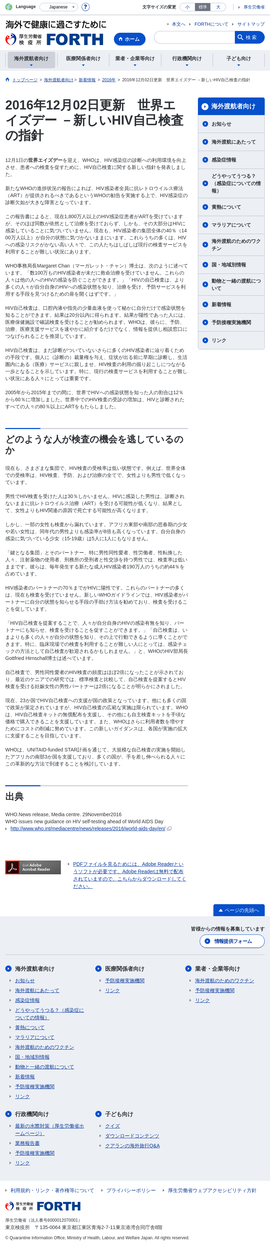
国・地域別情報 (229, 264)
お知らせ (221, 124)
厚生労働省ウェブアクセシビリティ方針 (212, 1190)
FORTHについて (211, 24)
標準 (203, 7)
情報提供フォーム (233, 941)
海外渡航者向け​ (233, 106)
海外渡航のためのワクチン (236, 244)
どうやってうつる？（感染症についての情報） (236, 183)
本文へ (179, 24)
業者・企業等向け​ (217, 969)
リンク (219, 340)
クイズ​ (112, 1126)
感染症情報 (224, 160)
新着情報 (221, 304)
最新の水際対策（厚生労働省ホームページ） (49, 1129)
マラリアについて (231, 225)
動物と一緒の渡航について (236, 284)
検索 (252, 37)
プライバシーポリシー (131, 1190)
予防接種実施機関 (231, 322)
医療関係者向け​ (124, 969)
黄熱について (226, 207)
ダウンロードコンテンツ (132, 1136)
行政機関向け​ (32, 1114)
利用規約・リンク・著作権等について (52, 1190)
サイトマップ (251, 24)
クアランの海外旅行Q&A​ (132, 1145)
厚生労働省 (254, 7)
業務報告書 (27, 1143)
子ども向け (119, 1114)
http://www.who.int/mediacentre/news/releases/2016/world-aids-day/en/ (91, 828)
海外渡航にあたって (234, 142)
